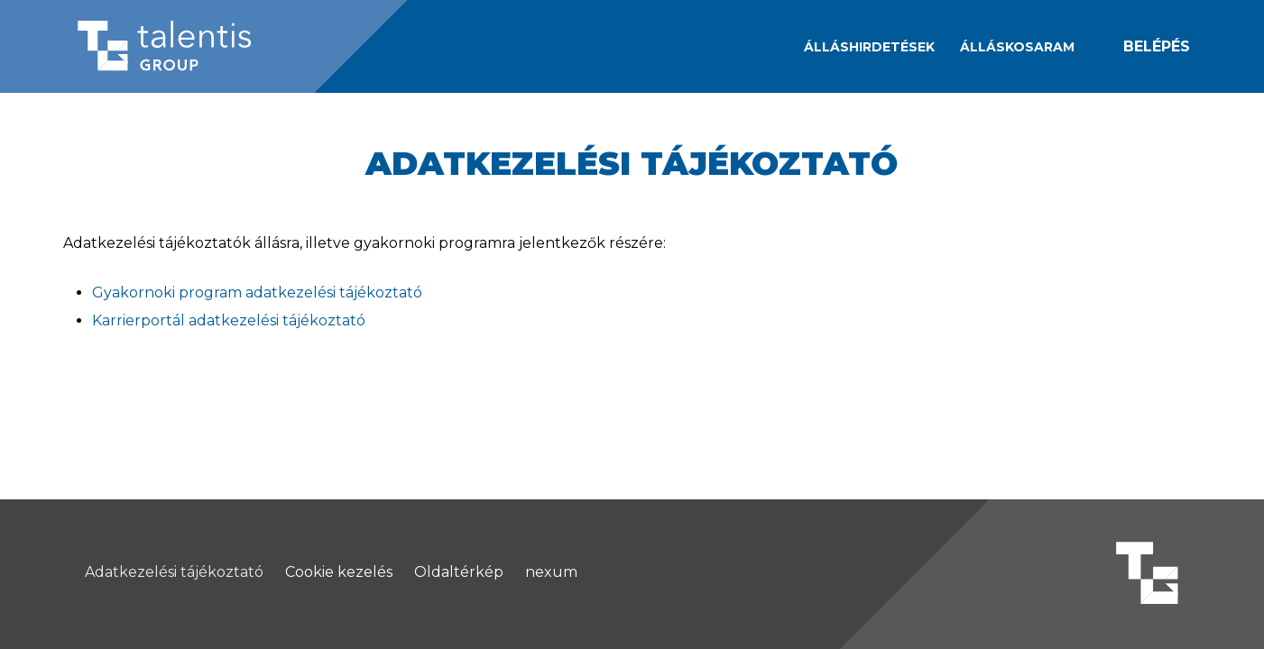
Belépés (1156, 46)
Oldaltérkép (458, 572)
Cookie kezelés (338, 572)
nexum (551, 572)
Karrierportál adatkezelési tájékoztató (228, 320)
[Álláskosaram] (1017, 47)
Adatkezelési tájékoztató (174, 572)
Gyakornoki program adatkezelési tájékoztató (257, 292)
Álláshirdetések (869, 47)
